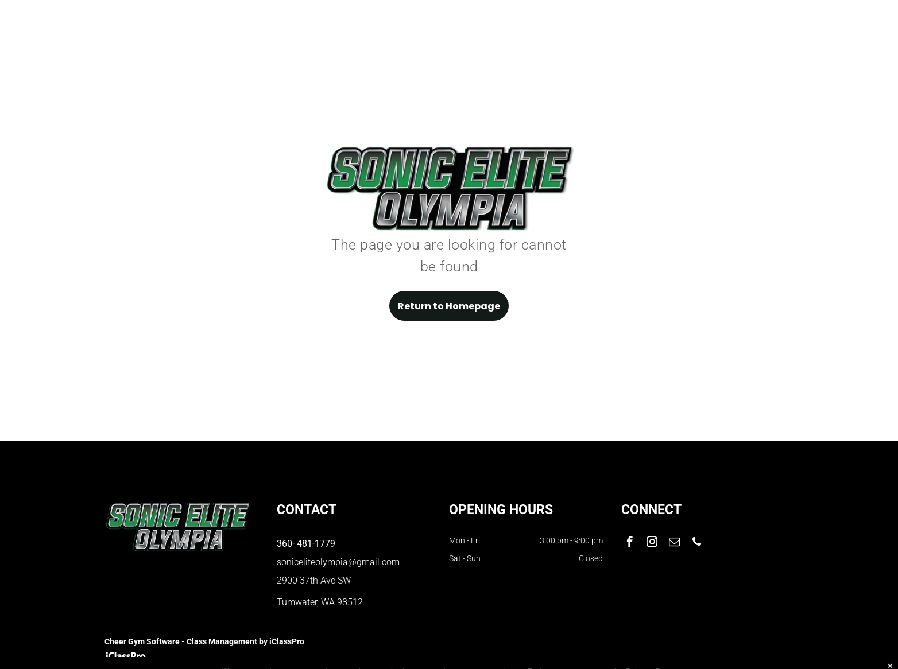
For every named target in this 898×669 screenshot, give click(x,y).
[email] (674, 543)
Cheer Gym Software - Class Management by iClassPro (204, 641)
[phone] (696, 543)
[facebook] (629, 543)
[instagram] (652, 543)
